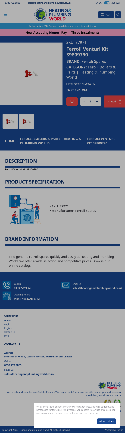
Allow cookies (106, 421)
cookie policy (94, 413)
